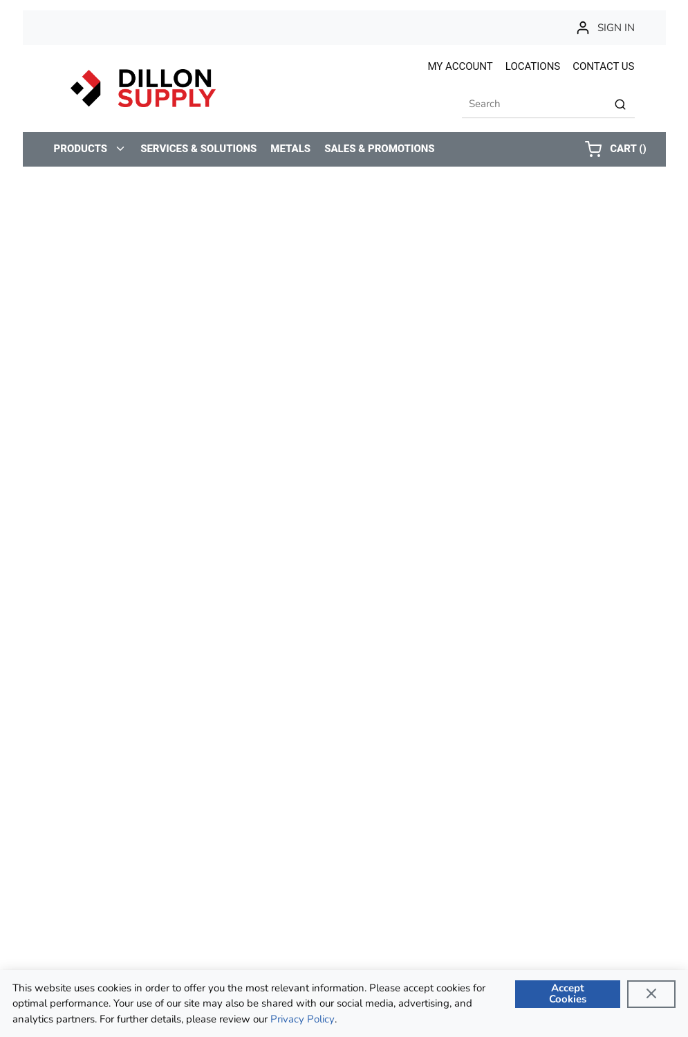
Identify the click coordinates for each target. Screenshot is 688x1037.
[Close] (651, 994)
